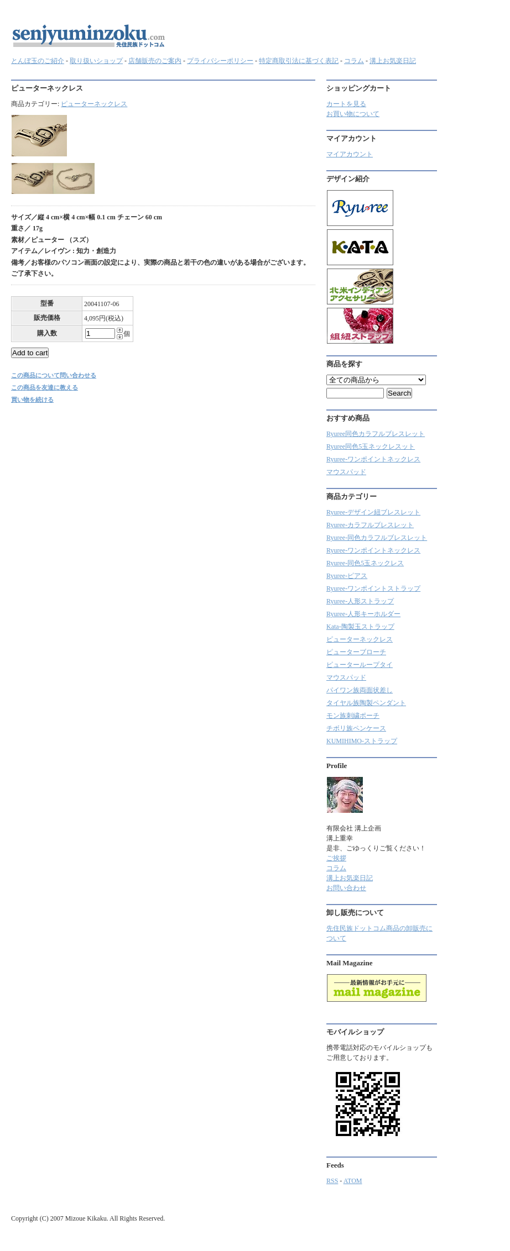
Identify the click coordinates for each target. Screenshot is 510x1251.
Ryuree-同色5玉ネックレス (365, 563)
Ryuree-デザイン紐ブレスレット (373, 512)
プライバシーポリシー (220, 61)
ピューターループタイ (359, 665)
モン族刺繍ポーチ (352, 715)
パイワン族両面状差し (359, 690)
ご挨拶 (336, 858)
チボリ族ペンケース (356, 728)
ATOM (353, 1181)
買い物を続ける (32, 399)
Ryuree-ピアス (346, 576)
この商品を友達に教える (44, 387)
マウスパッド (346, 472)
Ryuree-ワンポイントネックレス (373, 459)
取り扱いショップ (96, 61)
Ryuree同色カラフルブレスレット (375, 434)
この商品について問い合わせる (53, 375)
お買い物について (352, 114)
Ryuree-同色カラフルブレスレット (376, 538)
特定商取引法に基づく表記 (299, 61)
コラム (354, 61)
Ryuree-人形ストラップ (360, 601)
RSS (332, 1181)
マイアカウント (349, 154)
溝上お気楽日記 (393, 61)
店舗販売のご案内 (154, 61)
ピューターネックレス (94, 104)
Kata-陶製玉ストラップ (360, 626)
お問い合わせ (346, 888)
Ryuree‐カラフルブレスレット (370, 525)
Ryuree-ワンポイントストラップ (373, 588)
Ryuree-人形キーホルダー (363, 614)
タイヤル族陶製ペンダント (366, 703)
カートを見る (346, 104)
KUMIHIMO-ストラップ (361, 741)
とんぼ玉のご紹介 (37, 61)
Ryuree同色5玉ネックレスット (370, 446)
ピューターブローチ (356, 652)
